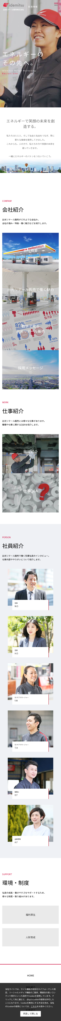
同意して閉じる (30, 1013)
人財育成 (30, 937)
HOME (30, 975)
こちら (34, 1006)
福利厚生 (30, 914)
